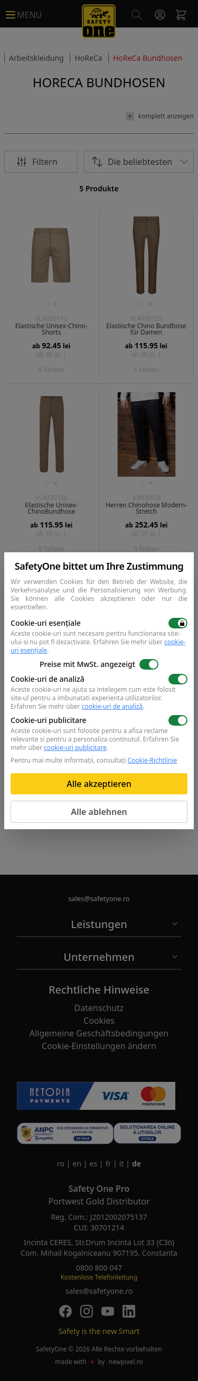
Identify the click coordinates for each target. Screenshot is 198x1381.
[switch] (177, 623)
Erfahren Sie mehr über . (98, 646)
